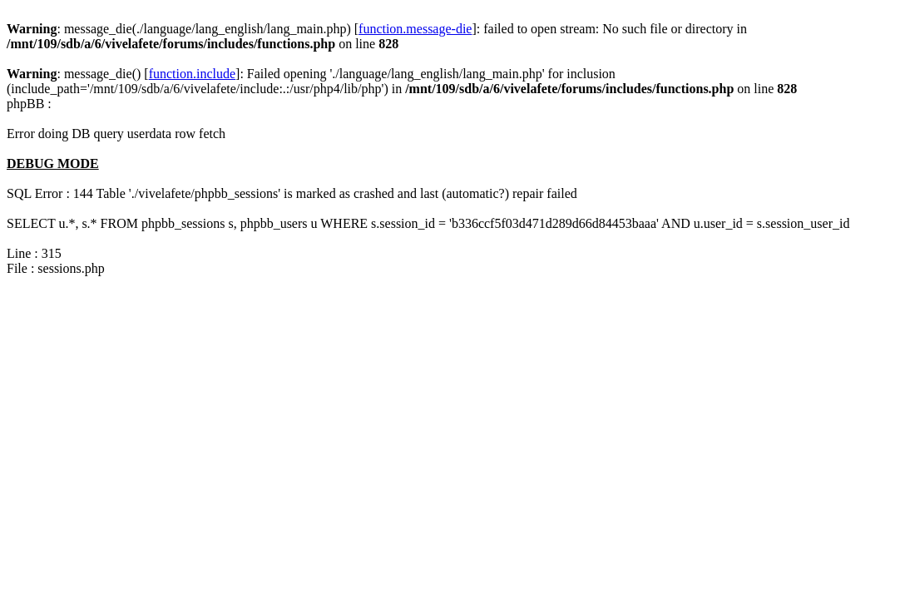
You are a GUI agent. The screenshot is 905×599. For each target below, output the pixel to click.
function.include (192, 74)
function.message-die (415, 29)
